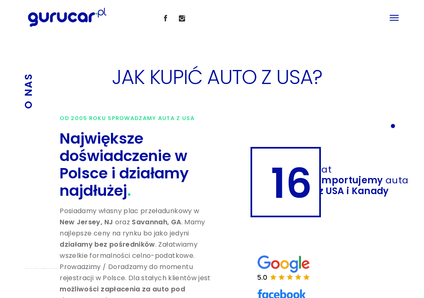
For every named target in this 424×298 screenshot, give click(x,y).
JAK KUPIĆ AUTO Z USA (72, 268)
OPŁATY (55, 268)
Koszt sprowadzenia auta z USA (92, 268)
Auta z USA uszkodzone (81, 268)
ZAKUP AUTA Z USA (29, 268)
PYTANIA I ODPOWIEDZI (62, 268)
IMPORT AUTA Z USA (37, 268)
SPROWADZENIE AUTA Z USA (47, 268)
